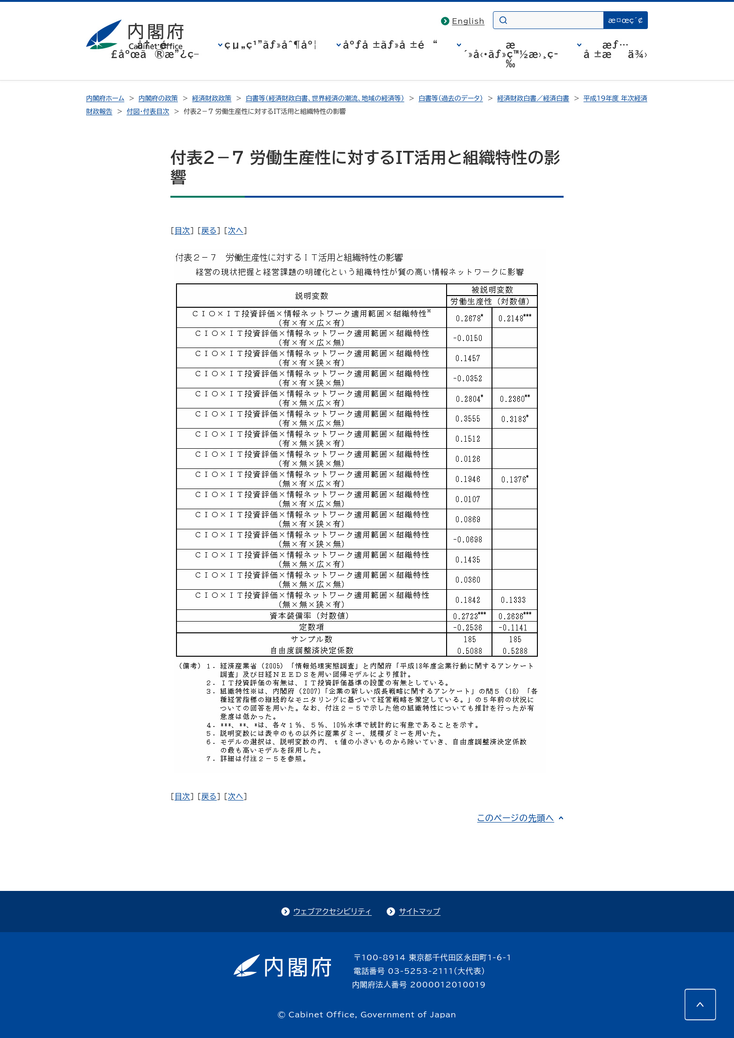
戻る (209, 230)
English (468, 21)
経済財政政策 (211, 98)
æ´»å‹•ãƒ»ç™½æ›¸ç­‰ (510, 54)
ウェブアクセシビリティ (333, 911)
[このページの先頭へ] (700, 1004)
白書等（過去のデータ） (450, 98)
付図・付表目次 (147, 111)
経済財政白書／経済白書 (533, 98)
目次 (183, 230)
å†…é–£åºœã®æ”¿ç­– (154, 49)
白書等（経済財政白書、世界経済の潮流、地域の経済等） (325, 98)
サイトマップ (419, 911)
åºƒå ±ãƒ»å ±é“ (390, 44)
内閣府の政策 (158, 98)
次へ (235, 230)
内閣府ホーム (105, 98)
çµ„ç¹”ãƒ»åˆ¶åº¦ (271, 44)
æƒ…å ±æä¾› (616, 49)
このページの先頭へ (515, 818)
